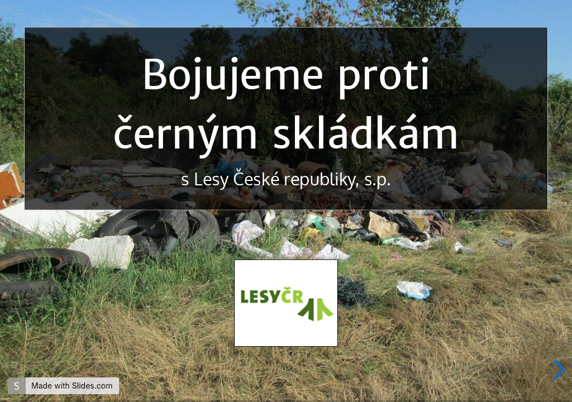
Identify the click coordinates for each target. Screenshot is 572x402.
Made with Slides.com (71, 385)
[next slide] (557, 370)
